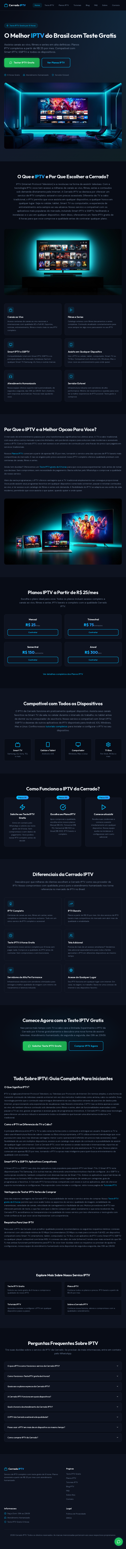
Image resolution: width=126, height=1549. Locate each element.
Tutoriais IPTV (110, 1185)
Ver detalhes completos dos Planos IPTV (63, 674)
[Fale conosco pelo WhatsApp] (118, 1541)
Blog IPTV (70, 1486)
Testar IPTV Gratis (21, 62)
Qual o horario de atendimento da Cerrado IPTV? (63, 1406)
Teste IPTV (49, 5)
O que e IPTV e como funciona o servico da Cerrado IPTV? (63, 1366)
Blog (88, 5)
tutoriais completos (56, 726)
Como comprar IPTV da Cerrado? (63, 1437)
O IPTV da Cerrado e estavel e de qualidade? (63, 1417)
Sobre (104, 5)
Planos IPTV (64, 5)
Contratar (32, 632)
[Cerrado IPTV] (32, 1469)
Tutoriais (77, 5)
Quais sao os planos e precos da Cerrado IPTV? (63, 1386)
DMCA (69, 1518)
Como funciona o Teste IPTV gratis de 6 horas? (63, 1376)
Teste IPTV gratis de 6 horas (53, 467)
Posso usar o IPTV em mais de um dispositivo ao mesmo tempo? (63, 1427)
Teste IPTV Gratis (73, 1474)
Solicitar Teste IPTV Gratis (44, 1045)
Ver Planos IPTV (56, 62)
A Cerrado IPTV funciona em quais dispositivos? (63, 1396)
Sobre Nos (70, 1495)
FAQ (96, 5)
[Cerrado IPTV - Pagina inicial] (15, 5)
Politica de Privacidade (76, 1514)
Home (37, 5)
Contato (116, 5)
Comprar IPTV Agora (86, 1045)
